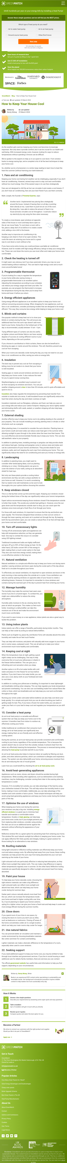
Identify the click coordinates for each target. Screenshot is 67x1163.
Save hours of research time (18, 55)
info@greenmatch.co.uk (10, 1066)
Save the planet (13, 67)
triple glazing (24, 817)
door (24, 387)
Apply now (6, 1037)
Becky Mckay (22, 973)
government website (18, 963)
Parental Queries (29, 196)
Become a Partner (11, 1070)
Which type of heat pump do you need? (33, 25)
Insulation (5, 394)
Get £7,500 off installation (18, 61)
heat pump (15, 750)
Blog (13, 96)
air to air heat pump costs (44, 766)
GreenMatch (6, 96)
